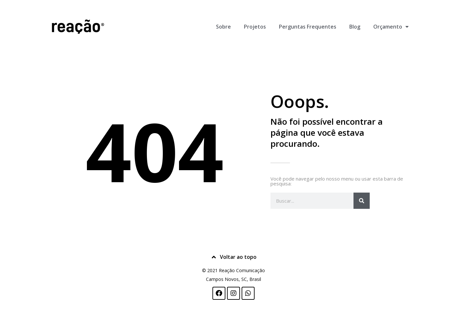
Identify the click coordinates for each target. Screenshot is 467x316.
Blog (354, 26)
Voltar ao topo (238, 256)
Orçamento (391, 26)
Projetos (255, 26)
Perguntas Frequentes (307, 26)
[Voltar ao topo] (214, 257)
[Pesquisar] (361, 201)
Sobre (223, 26)
